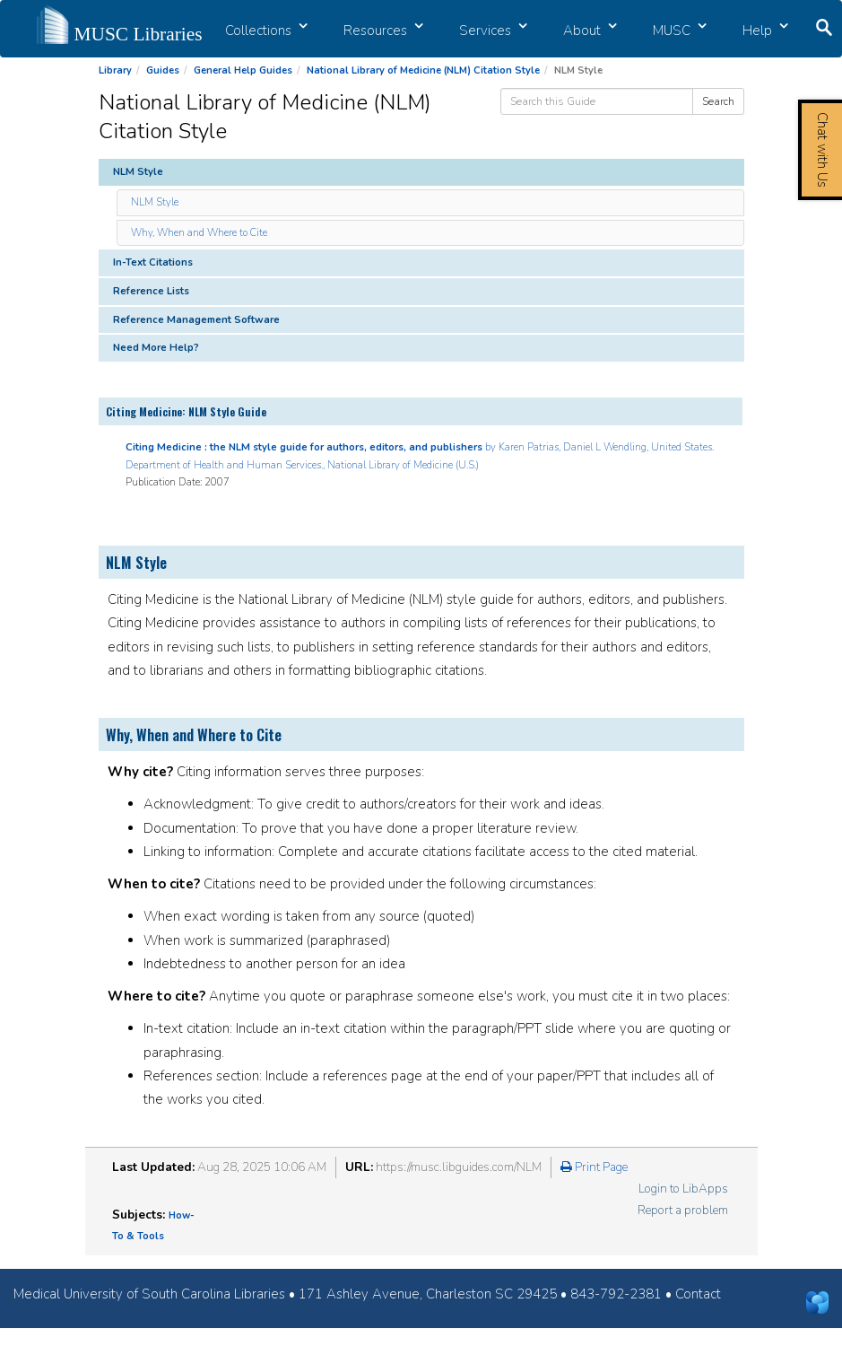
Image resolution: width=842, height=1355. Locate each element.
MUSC (680, 30)
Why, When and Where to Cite (199, 233)
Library (115, 70)
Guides (162, 70)
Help (765, 30)
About (590, 30)
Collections (266, 30)
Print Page (594, 1167)
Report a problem (683, 1210)
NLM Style (154, 202)
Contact (698, 1294)
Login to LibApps (683, 1188)
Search (718, 101)
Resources (383, 30)
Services (493, 30)
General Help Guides (243, 70)
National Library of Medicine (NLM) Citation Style (423, 70)
